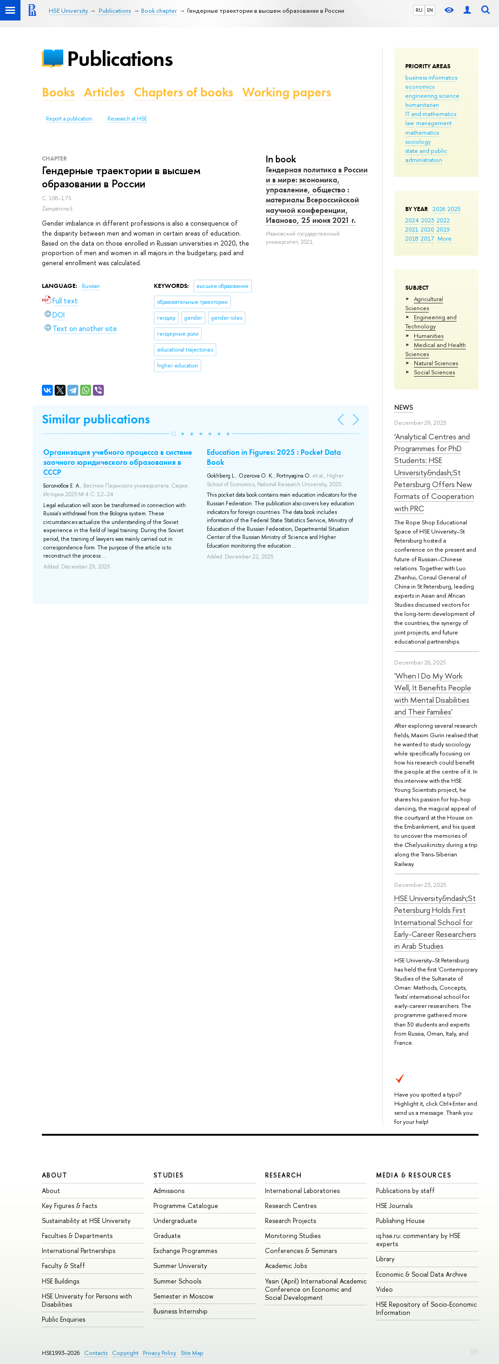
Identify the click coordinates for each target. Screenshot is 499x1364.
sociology (418, 141)
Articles (104, 92)
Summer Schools (177, 1281)
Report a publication (69, 118)
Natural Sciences (436, 363)
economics (419, 86)
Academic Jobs (286, 1265)
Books (58, 92)
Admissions (168, 1190)
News (403, 407)
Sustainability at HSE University (86, 1220)
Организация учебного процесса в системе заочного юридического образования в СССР (117, 462)
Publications (120, 58)
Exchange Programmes (185, 1250)
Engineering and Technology (431, 321)
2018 (411, 238)
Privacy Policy (159, 1353)
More (445, 238)
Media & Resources (413, 1175)
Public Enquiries (63, 1319)
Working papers (286, 92)
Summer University (180, 1265)
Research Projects (290, 1220)
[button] (173, 433)
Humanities (428, 336)
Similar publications (96, 419)
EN (430, 10)
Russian (91, 286)
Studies (168, 1175)
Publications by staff (405, 1190)
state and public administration (426, 155)
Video (384, 1289)
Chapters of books (183, 92)
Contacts (95, 1353)
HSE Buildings (60, 1281)
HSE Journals (394, 1205)
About (54, 1175)
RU (419, 10)
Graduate (167, 1235)
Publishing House (400, 1220)
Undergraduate (175, 1220)
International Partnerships (78, 1250)
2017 (427, 238)
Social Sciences (434, 372)
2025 (454, 209)
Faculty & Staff (63, 1265)
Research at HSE (127, 118)
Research (283, 1175)
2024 (412, 220)
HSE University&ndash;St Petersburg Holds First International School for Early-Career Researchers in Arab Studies (435, 922)
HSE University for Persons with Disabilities (87, 1300)
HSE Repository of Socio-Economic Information (426, 1308)
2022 (443, 220)
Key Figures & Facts (69, 1205)
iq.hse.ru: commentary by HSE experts (418, 1239)
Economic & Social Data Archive (421, 1274)
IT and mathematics (430, 114)
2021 (411, 229)
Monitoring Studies (293, 1235)
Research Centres (290, 1205)
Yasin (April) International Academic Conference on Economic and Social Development (316, 1289)
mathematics (422, 132)
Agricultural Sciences (424, 303)
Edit (474, 1351)
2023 (427, 220)
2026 (439, 209)
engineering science (432, 95)
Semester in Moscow (183, 1296)
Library (385, 1258)
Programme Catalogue (185, 1205)
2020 (427, 229)
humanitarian (422, 105)
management (434, 123)
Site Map (192, 1353)
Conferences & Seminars (301, 1250)
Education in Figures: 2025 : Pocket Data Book (274, 457)
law (409, 123)
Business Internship (180, 1311)
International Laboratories (302, 1190)
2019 (443, 229)
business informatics (431, 77)
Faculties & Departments (77, 1235)
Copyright (125, 1353)
